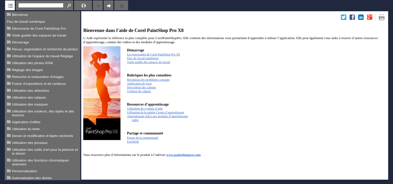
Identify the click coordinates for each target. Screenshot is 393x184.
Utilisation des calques (29, 97)
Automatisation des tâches (32, 178)
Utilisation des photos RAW (32, 63)
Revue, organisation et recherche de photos (45, 49)
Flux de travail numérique (26, 22)
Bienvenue (20, 15)
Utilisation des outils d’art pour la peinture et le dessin (45, 151)
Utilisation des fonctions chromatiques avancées (40, 162)
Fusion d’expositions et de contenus (39, 84)
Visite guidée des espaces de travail (39, 35)
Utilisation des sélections (30, 91)
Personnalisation (24, 171)
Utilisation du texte (26, 129)
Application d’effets (26, 122)
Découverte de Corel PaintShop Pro (39, 28)
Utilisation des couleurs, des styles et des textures (43, 113)
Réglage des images (27, 70)
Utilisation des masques (30, 104)
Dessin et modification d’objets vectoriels (42, 136)
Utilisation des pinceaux (30, 143)
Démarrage (20, 42)
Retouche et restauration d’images (38, 77)
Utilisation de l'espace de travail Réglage (42, 56)
